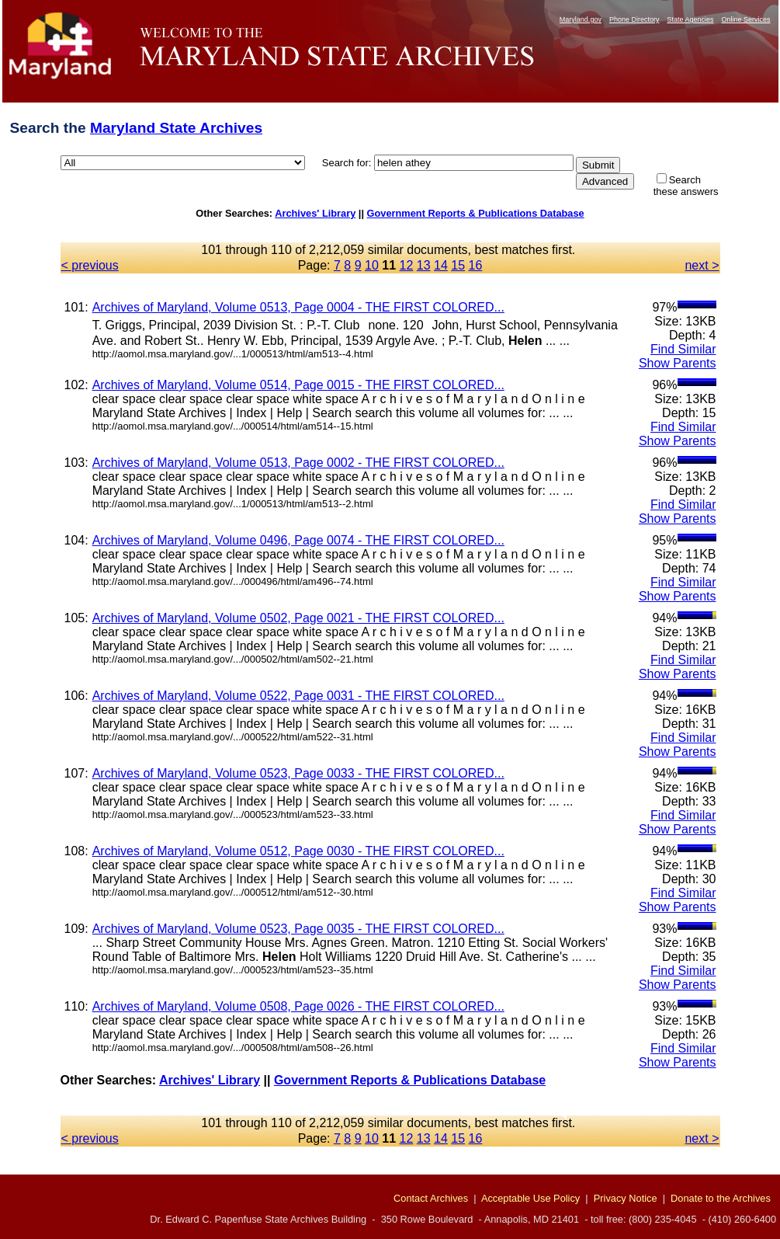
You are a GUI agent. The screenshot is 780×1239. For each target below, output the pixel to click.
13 (424, 265)
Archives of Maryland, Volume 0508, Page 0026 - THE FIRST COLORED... (298, 1006)
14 (441, 265)
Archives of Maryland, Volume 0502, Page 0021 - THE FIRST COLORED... (298, 618)
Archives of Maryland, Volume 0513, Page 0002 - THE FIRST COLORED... (298, 462)
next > (702, 265)
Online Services (745, 19)
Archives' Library (315, 213)
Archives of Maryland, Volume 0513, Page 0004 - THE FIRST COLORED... (298, 307)
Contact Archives (430, 1198)
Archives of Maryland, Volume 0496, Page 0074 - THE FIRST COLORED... (298, 540)
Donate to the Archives (721, 1198)
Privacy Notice (625, 1198)
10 (372, 265)
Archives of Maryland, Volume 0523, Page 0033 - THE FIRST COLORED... (298, 773)
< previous (90, 265)
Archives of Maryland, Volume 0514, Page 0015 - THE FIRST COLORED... (298, 385)
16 (476, 265)
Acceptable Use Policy (530, 1198)
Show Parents (677, 363)
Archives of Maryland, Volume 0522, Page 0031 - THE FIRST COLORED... (298, 695)
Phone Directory (634, 19)
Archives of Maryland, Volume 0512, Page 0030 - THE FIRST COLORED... (298, 851)
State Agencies (690, 19)
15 (458, 265)
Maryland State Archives (176, 128)
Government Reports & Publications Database (475, 213)
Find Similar (683, 349)
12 (407, 265)
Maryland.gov (580, 19)
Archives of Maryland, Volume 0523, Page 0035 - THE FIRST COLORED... (298, 928)
